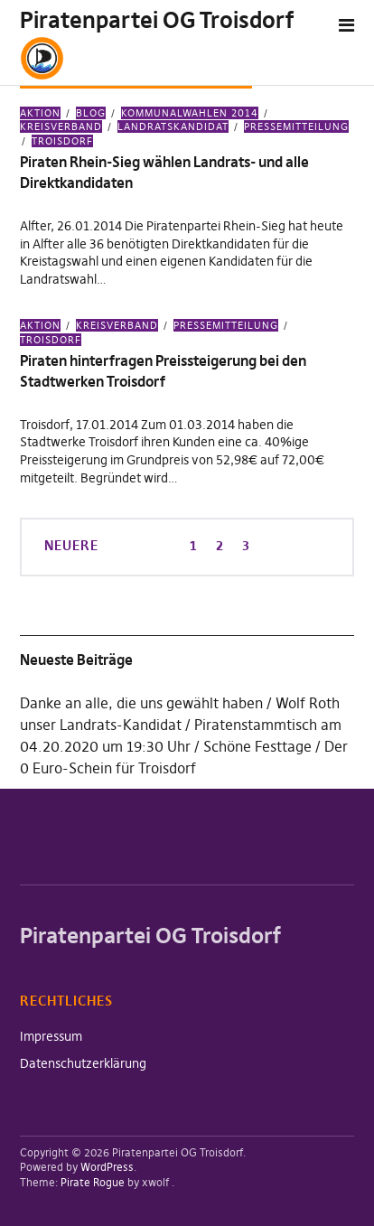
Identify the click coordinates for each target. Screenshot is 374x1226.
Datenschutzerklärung (83, 1063)
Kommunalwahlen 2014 (189, 113)
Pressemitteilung (296, 126)
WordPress (107, 1167)
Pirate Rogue (93, 1182)
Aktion (40, 113)
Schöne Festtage (257, 746)
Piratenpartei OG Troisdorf (157, 20)
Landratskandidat (173, 126)
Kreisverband (117, 325)
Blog (91, 113)
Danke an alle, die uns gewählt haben (141, 703)
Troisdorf (62, 141)
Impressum (51, 1036)
